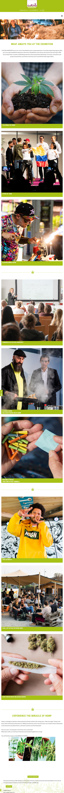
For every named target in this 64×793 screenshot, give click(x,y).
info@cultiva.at (24, 10)
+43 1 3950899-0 (33, 10)
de (40, 10)
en (43, 10)
